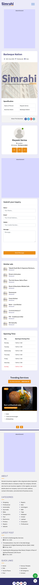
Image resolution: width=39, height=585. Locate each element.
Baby (4, 512)
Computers (24, 521)
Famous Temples (25, 566)
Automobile (6, 507)
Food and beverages (12, 416)
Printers (5, 521)
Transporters (6, 514)
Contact (23, 573)
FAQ (4, 568)
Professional (6, 505)
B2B (22, 509)
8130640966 (8, 419)
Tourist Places (7, 570)
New (6, 389)
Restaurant (20, 59)
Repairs (23, 502)
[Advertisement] (18, 30)
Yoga (22, 512)
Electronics (6, 519)
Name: (5, 207)
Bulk (22, 505)
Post (4, 573)
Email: (5, 215)
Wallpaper (24, 514)
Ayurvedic (6, 509)
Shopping (5, 502)
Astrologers (24, 507)
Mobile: (5, 222)
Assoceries (24, 568)
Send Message (19, 253)
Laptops (23, 519)
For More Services (19, 381)
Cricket (23, 517)
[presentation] (18, 247)
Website (5, 526)
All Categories (25, 570)
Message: (6, 229)
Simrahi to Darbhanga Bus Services (13, 538)
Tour (4, 517)
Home (4, 566)
